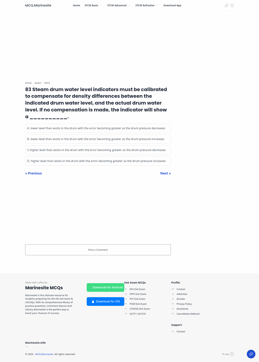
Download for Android (107, 287)
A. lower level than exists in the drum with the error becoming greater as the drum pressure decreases (96, 128)
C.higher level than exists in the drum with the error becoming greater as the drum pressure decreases (96, 150)
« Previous (33, 173)
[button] (226, 5)
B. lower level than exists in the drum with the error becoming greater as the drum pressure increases (95, 139)
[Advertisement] (98, 47)
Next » (165, 173)
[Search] (232, 5)
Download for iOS (105, 301)
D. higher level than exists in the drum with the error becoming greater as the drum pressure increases (96, 161)
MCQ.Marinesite (38, 5)
